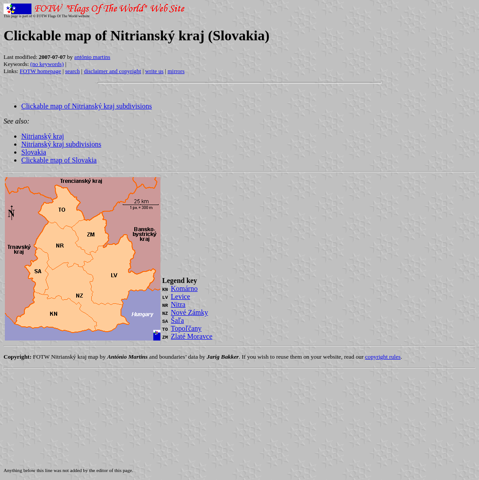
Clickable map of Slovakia (59, 160)
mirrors (175, 71)
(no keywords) (46, 64)
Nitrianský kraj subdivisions (61, 144)
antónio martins (92, 57)
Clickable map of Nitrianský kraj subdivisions (86, 106)
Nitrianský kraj (42, 136)
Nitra (178, 304)
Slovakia (33, 152)
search (72, 71)
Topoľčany (186, 328)
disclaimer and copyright (112, 71)
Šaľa (177, 320)
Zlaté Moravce (192, 336)
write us (154, 71)
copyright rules (383, 356)
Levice (181, 296)
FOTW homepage (40, 71)
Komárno (184, 288)
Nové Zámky (189, 312)
